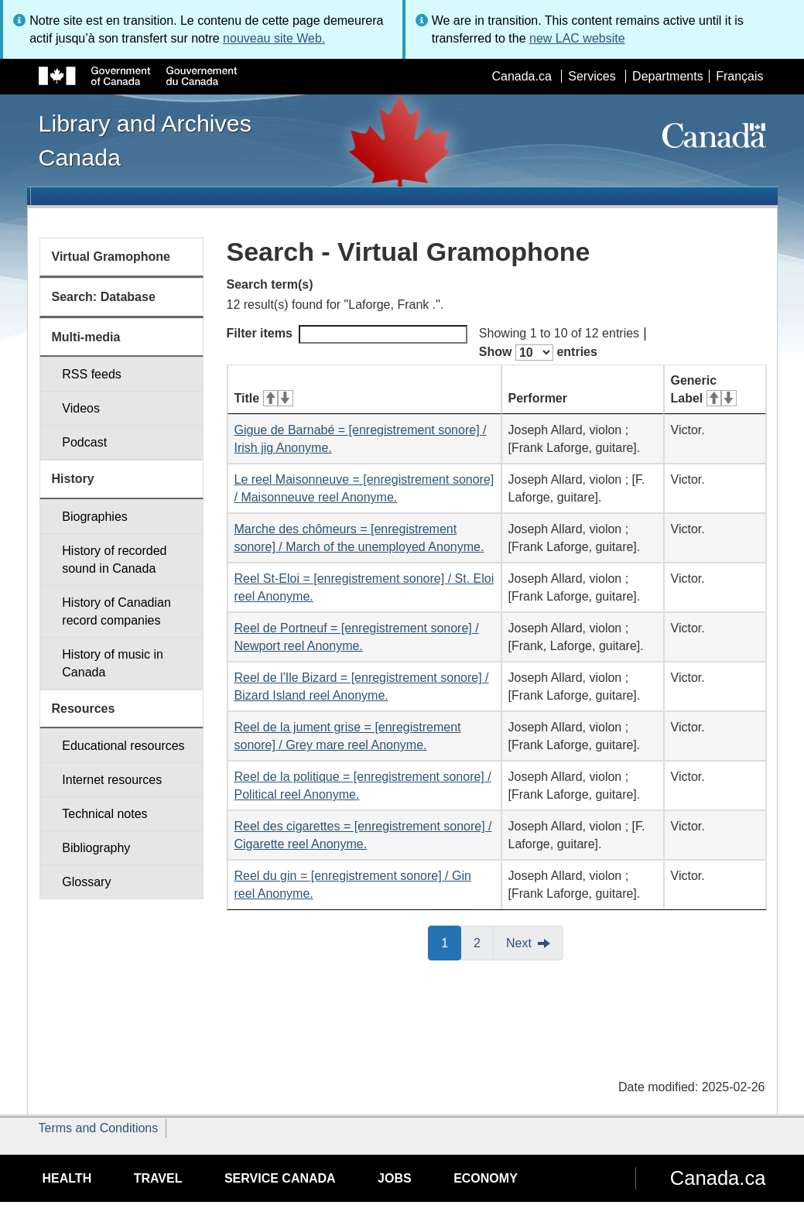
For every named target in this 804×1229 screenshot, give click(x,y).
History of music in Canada (112, 663)
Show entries (538, 352)
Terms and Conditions (99, 1128)
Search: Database (104, 296)
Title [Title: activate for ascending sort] (263, 398)
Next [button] (519, 943)
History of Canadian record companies (116, 611)
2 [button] (484, 942)
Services (591, 76)
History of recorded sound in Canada (114, 559)
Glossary (86, 881)
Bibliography (96, 847)
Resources (83, 708)
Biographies (95, 516)
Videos (81, 408)
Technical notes (104, 813)
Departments (667, 76)
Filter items (347, 334)
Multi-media (86, 337)
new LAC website (577, 38)
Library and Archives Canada (145, 140)
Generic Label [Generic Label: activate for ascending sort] (704, 389)
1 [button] (451, 942)
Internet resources (112, 779)
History (73, 478)
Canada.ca (521, 76)
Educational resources (123, 745)
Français (739, 76)
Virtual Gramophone (111, 256)
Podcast (84, 442)
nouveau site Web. (274, 38)
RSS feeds (91, 374)
